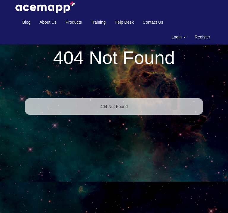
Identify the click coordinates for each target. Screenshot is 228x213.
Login (179, 37)
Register (202, 37)
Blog (26, 22)
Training (98, 22)
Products (74, 22)
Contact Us (153, 22)
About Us (48, 22)
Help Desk (124, 22)
